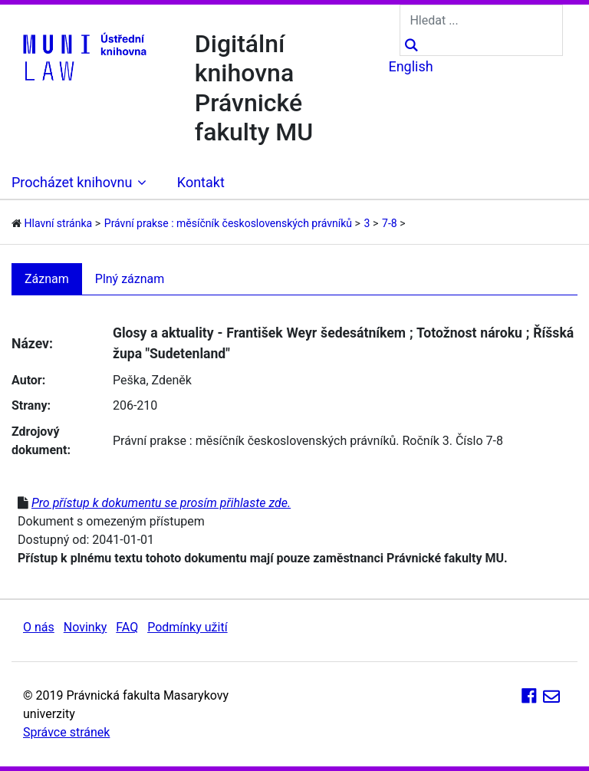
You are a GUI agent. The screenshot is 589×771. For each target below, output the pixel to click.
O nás (38, 627)
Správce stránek (66, 732)
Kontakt (201, 182)
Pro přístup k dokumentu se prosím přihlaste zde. (161, 503)
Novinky (85, 627)
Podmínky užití (187, 627)
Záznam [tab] (47, 279)
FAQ (127, 627)
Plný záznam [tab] (130, 279)
